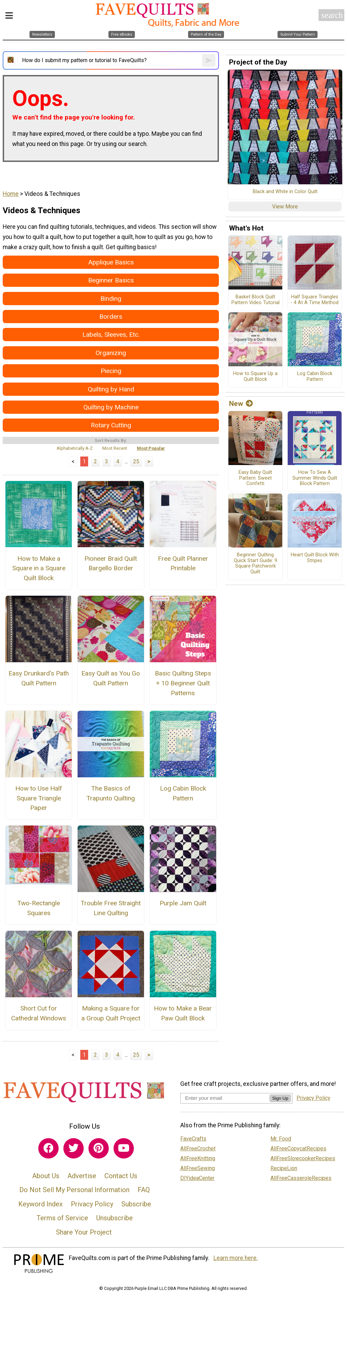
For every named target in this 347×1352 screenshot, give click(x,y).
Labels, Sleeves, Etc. (111, 334)
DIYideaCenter (197, 1178)
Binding (110, 298)
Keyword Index (40, 1204)
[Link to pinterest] (98, 1148)
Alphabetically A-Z (75, 448)
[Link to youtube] (124, 1148)
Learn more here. (235, 1258)
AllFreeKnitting (197, 1158)
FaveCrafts (193, 1138)
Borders (110, 316)
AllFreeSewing (197, 1168)
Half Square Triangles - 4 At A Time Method (315, 299)
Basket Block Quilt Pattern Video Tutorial (255, 299)
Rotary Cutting (111, 425)
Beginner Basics (111, 280)
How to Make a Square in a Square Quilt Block (38, 568)
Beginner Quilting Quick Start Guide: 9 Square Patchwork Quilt (255, 563)
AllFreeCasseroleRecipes (300, 1178)
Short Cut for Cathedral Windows (38, 1013)
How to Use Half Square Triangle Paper (38, 798)
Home (11, 193)
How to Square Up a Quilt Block (255, 376)
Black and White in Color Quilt (285, 192)
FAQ (144, 1190)
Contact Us (120, 1176)
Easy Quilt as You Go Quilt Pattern (110, 678)
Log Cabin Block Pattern (183, 793)
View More (285, 206)
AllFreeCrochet (198, 1148)
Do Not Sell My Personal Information (74, 1190)
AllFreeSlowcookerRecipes (302, 1158)
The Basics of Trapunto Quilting (110, 793)
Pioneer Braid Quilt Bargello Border (110, 563)
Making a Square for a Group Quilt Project (110, 1013)
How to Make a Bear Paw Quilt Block (183, 1013)
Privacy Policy (92, 1204)
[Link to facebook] (48, 1148)
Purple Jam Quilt (183, 903)
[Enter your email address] (225, 1097)
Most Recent (114, 448)
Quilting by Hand (111, 389)
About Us (45, 1176)
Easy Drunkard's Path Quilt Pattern (38, 678)
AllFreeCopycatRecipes (298, 1148)
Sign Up (280, 1098)
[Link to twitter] (73, 1148)
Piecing (111, 371)
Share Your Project (84, 1232)
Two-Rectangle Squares (38, 908)
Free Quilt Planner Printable (183, 563)
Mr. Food (280, 1138)
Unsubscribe (114, 1218)
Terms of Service (62, 1218)
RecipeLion (283, 1168)
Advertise (81, 1176)
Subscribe (136, 1204)
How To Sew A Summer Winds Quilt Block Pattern (314, 478)
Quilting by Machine (111, 407)
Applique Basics (111, 262)
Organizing (111, 353)
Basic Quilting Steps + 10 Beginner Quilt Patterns (183, 683)
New (241, 404)
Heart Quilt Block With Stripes (315, 557)
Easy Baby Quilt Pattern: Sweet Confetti (255, 478)
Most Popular (151, 448)
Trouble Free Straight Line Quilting (111, 908)
